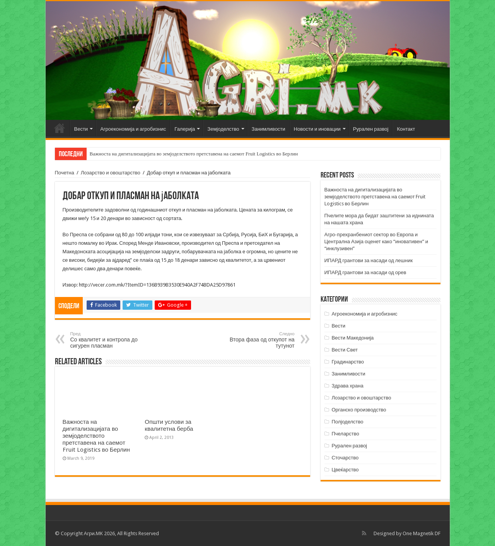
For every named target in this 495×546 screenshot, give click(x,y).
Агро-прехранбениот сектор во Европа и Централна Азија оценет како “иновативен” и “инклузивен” (376, 241)
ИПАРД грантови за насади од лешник (368, 260)
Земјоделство (223, 129)
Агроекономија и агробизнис (133, 129)
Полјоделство (347, 422)
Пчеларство (345, 434)
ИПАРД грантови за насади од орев (365, 272)
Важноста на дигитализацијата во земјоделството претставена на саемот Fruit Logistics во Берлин (194, 154)
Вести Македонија (352, 338)
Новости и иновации (317, 129)
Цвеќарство (344, 470)
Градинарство (347, 362)
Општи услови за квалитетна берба (169, 425)
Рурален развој (371, 129)
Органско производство (358, 410)
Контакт (406, 129)
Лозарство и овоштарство (110, 173)
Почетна (60, 128)
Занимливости (268, 129)
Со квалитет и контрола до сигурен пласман (110, 340)
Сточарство (344, 458)
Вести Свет (344, 350)
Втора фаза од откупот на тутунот (255, 340)
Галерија (184, 129)
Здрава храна (347, 386)
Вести (81, 129)
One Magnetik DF (421, 533)
